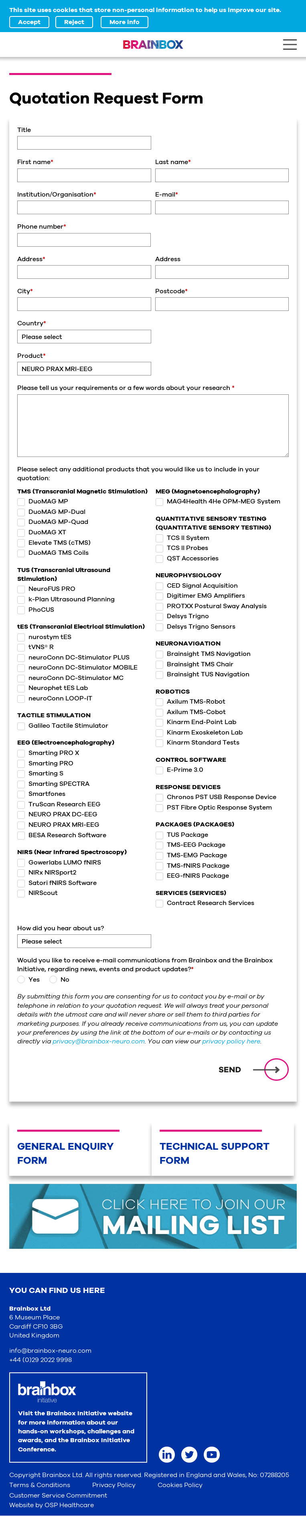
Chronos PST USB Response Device (216, 797)
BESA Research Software (61, 835)
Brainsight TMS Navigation (203, 653)
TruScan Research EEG (59, 804)
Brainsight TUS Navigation (202, 674)
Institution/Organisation (56, 194)
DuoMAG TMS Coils (53, 552)
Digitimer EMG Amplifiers (200, 595)
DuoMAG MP (42, 501)
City (25, 291)
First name (35, 162)
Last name (173, 162)
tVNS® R (35, 647)
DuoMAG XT (41, 532)
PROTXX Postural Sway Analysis (211, 606)
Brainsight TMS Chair (194, 664)
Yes (28, 979)
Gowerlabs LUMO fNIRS (59, 862)
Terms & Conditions (39, 1485)
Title (24, 130)
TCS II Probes (182, 548)
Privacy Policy (114, 1485)
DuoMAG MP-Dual (51, 511)
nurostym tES (44, 637)
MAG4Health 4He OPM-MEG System (218, 501)
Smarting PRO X (48, 753)
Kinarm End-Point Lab (196, 722)
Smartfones (41, 793)
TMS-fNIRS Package (192, 865)
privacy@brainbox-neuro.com (99, 1041)
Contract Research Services (205, 903)
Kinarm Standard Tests (197, 742)
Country (31, 323)
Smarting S (40, 773)
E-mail (166, 194)
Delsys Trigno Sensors (195, 626)
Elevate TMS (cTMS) (54, 542)
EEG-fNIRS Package (192, 875)
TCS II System (182, 538)
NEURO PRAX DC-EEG (57, 814)
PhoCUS (35, 609)
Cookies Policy (180, 1485)
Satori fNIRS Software (57, 883)
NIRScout (37, 893)
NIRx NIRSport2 (46, 872)
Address (31, 259)
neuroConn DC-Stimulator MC (70, 678)
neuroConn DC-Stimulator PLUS (73, 657)
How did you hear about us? (60, 928)
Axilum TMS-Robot (190, 701)
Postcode (171, 291)
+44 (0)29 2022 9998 (40, 1360)
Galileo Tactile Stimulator (62, 725)
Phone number (41, 226)
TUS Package (182, 834)
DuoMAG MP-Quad (52, 522)
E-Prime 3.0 (179, 769)
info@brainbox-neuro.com (50, 1350)
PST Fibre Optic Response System (214, 807)
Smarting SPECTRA (53, 783)
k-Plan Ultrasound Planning (66, 599)
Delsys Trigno (182, 616)
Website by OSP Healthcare (51, 1505)
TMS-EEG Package (190, 844)
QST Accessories (187, 558)
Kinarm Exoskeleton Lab (199, 732)
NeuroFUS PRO (46, 588)
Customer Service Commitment (58, 1495)
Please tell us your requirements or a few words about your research (126, 388)
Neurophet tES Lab (52, 688)
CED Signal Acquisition (197, 585)
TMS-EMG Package (191, 855)
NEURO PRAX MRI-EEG (58, 824)
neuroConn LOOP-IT (54, 698)
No (58, 979)
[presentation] (78, 1070)
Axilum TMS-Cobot (191, 712)
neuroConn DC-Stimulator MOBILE (77, 667)
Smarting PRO (45, 763)
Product (31, 355)
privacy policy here (231, 1041)
